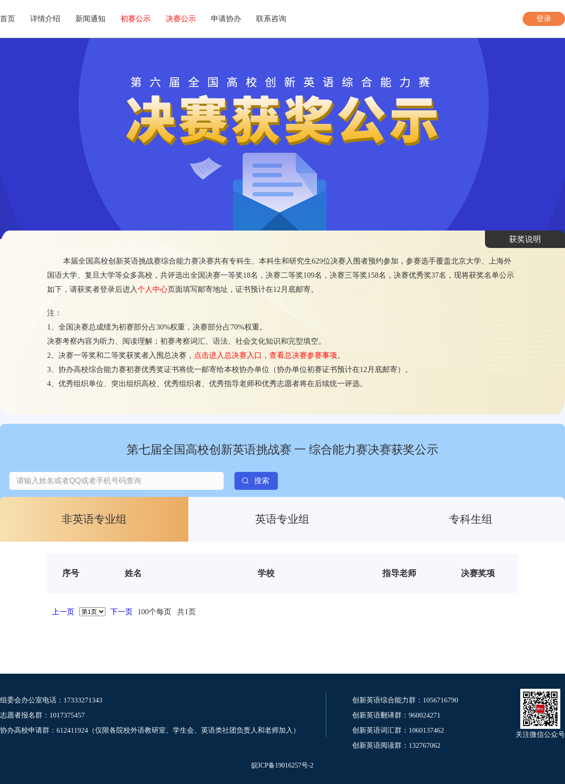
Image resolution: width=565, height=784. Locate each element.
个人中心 (152, 289)
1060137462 (426, 730)
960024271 (425, 715)
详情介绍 (45, 19)
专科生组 (470, 519)
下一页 (121, 612)
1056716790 (440, 700)
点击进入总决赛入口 (228, 355)
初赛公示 (136, 19)
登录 (543, 19)
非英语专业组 (94, 519)
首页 (7, 19)
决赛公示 (181, 19)
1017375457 (67, 715)
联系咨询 (271, 19)
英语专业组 (282, 519)
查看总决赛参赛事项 (303, 355)
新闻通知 (90, 19)
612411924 (72, 730)
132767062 (425, 745)
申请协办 (226, 19)
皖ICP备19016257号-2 (282, 765)
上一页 (63, 612)
